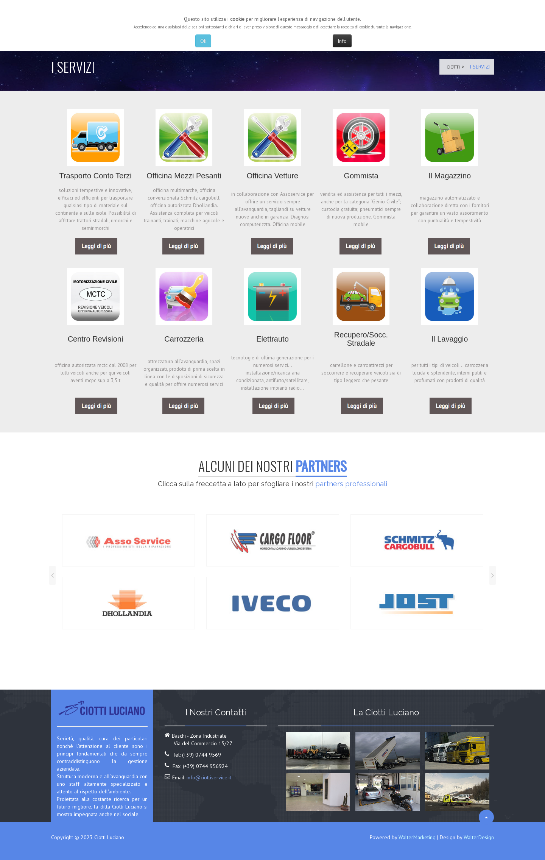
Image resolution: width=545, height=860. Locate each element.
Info (342, 40)
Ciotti (452, 66)
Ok (203, 40)
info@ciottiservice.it (209, 777)
